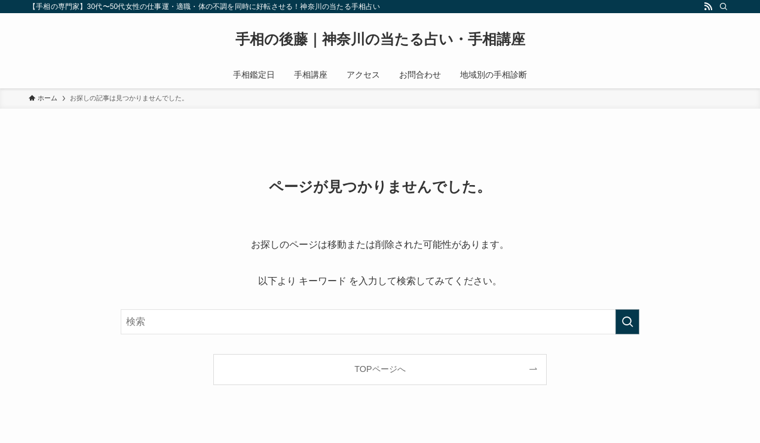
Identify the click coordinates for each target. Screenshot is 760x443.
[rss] (708, 6)
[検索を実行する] (627, 321)
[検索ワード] (380, 321)
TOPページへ (379, 369)
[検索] (723, 6)
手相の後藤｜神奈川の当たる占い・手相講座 (380, 39)
